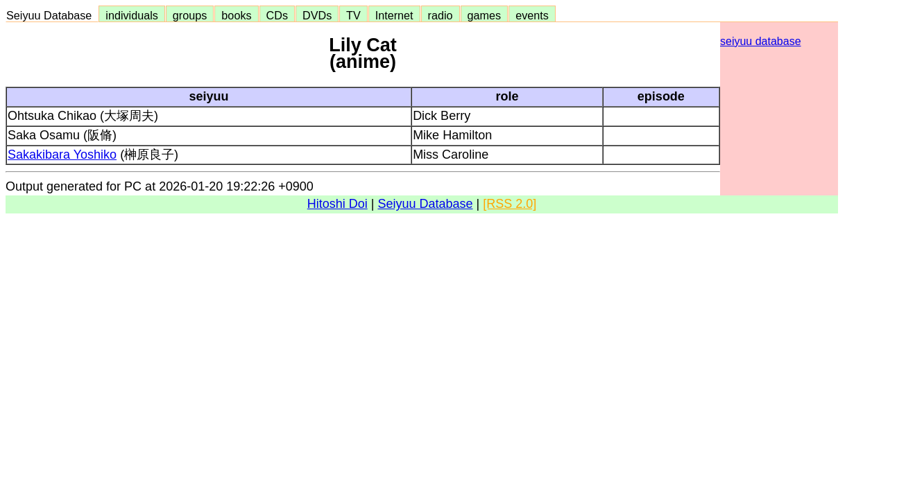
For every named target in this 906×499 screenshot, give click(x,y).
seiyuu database (760, 41)
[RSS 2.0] (509, 204)
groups (190, 15)
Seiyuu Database (52, 15)
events (532, 15)
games (484, 15)
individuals (131, 15)
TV (353, 15)
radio (440, 15)
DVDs (317, 15)
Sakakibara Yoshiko (62, 154)
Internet (394, 15)
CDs (277, 15)
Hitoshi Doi (337, 204)
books (236, 15)
